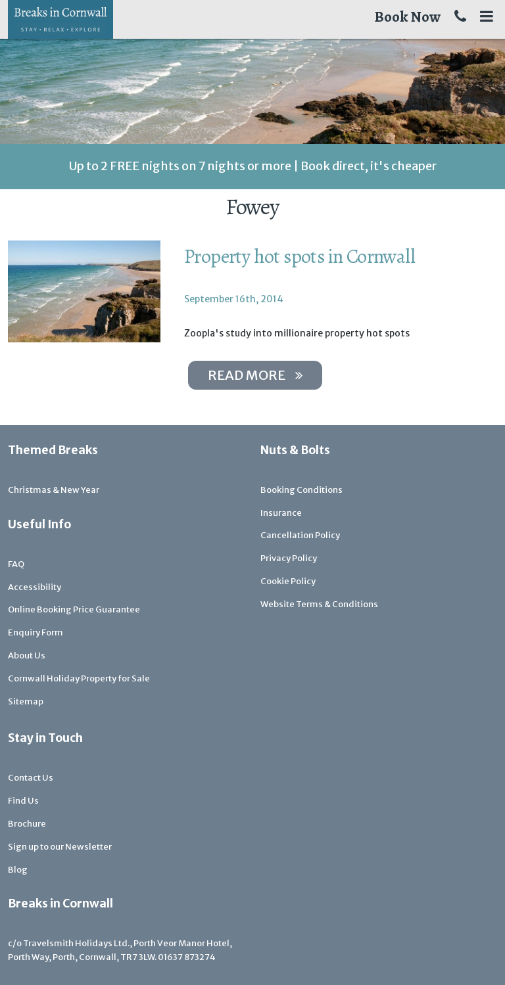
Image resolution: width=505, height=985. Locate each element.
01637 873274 (187, 957)
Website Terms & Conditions (319, 604)
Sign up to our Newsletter (60, 846)
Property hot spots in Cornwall (299, 256)
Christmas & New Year (53, 489)
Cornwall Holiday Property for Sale (79, 678)
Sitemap (25, 701)
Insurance (281, 512)
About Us (26, 655)
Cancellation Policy (300, 535)
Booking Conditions (301, 489)
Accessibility (34, 587)
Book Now (407, 17)
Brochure (27, 823)
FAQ (16, 564)
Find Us (23, 800)
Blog (18, 869)
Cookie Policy (288, 581)
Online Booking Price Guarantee (74, 609)
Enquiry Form (35, 632)
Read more (255, 375)
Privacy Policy (288, 558)
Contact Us (30, 777)
